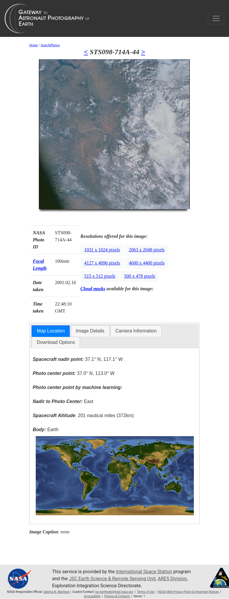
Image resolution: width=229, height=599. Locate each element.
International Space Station (144, 571)
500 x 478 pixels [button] (139, 276)
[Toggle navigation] (216, 18)
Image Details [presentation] (90, 330)
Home (33, 45)
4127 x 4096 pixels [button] (102, 262)
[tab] (51, 331)
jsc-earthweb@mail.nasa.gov (114, 591)
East (63, 401)
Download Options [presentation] (56, 342)
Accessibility (92, 596)
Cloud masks (93, 288)
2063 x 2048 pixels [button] (147, 249)
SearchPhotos (50, 45)
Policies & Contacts (117, 596)
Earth (46, 429)
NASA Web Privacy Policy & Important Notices (188, 591)
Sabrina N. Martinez (56, 591)
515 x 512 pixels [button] (99, 276)
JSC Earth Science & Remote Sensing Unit (112, 578)
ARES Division (172, 578)
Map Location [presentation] (51, 330)
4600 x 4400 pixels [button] (147, 262)
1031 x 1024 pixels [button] (102, 249)
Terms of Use (145, 591)
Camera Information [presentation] (136, 330)
